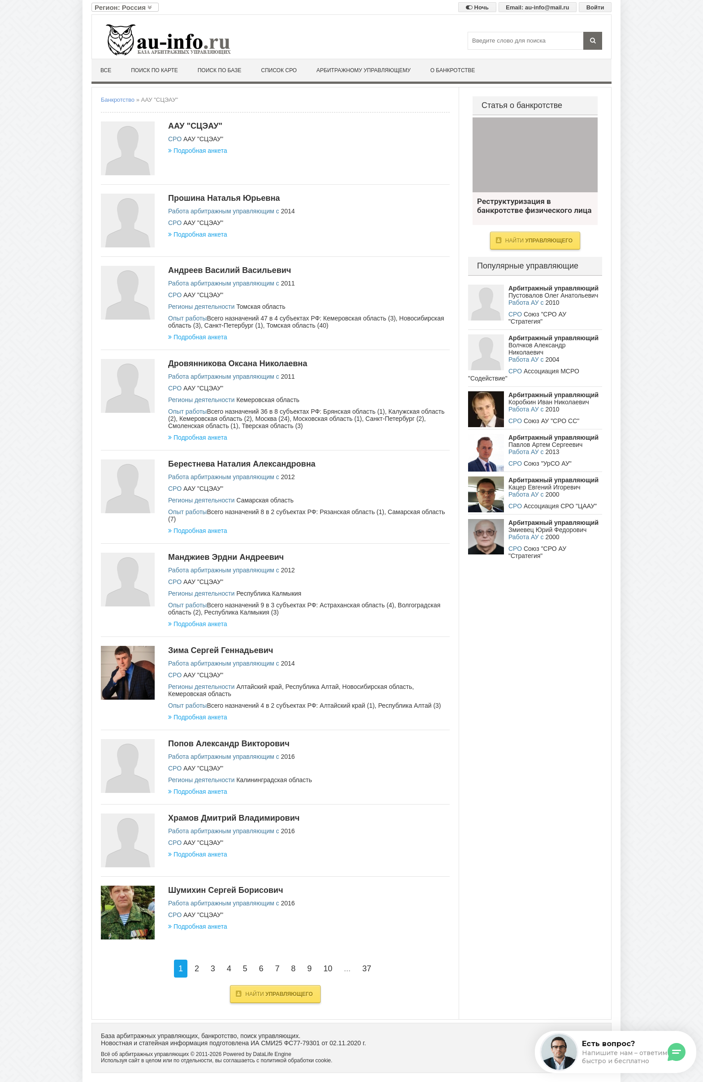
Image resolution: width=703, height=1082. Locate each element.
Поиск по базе (220, 70)
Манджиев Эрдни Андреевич (226, 557)
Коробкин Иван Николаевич (548, 402)
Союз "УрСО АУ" (548, 463)
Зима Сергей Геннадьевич (220, 650)
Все (105, 70)
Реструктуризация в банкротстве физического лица (535, 154)
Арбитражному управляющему (364, 70)
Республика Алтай (311, 686)
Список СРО (279, 70)
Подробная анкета (197, 150)
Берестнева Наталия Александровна (242, 463)
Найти (274, 993)
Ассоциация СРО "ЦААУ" (560, 506)
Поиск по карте (154, 70)
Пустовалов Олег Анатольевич (553, 295)
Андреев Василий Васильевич (229, 270)
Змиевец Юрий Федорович (547, 529)
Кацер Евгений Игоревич (544, 487)
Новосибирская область (377, 686)
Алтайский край (259, 686)
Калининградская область (274, 779)
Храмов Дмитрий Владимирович (233, 818)
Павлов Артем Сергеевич (545, 444)
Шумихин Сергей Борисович (225, 890)
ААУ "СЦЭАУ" (195, 125)
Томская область (260, 306)
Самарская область (265, 500)
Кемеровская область (267, 399)
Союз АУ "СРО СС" (551, 420)
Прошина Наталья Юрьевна (224, 198)
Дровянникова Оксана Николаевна (237, 363)
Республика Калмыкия (268, 593)
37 (366, 968)
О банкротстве (452, 70)
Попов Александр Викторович (229, 743)
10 (327, 968)
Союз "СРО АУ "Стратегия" (537, 318)
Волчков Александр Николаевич (536, 349)
